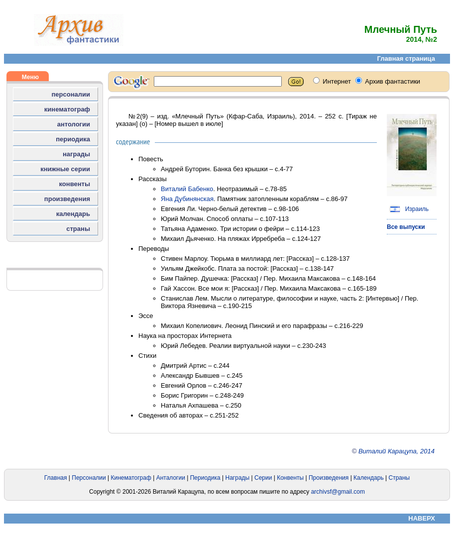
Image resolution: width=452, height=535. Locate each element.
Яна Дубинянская (187, 199)
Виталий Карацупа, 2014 (396, 451)
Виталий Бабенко (187, 189)
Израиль (408, 209)
